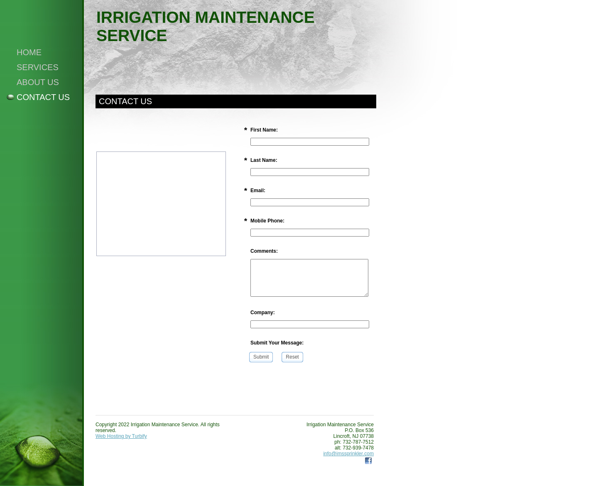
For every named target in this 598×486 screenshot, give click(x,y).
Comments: (264, 251)
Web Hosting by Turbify (121, 436)
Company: (262, 312)
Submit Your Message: (277, 343)
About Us (38, 82)
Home (29, 52)
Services (38, 67)
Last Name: (263, 160)
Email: (257, 190)
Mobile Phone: (267, 221)
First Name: (264, 130)
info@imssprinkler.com (348, 454)
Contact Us (43, 97)
